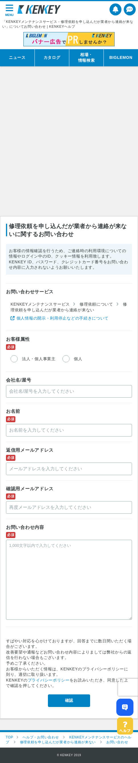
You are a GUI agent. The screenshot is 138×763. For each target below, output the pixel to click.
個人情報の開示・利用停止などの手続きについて (63, 318)
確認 (69, 700)
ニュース (17, 57)
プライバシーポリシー (49, 680)
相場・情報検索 (86, 57)
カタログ (52, 57)
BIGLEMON (120, 57)
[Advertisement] (69, 144)
